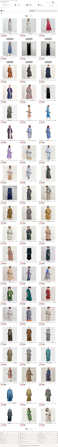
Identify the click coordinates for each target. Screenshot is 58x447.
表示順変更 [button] (32, 10)
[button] (52, 5)
